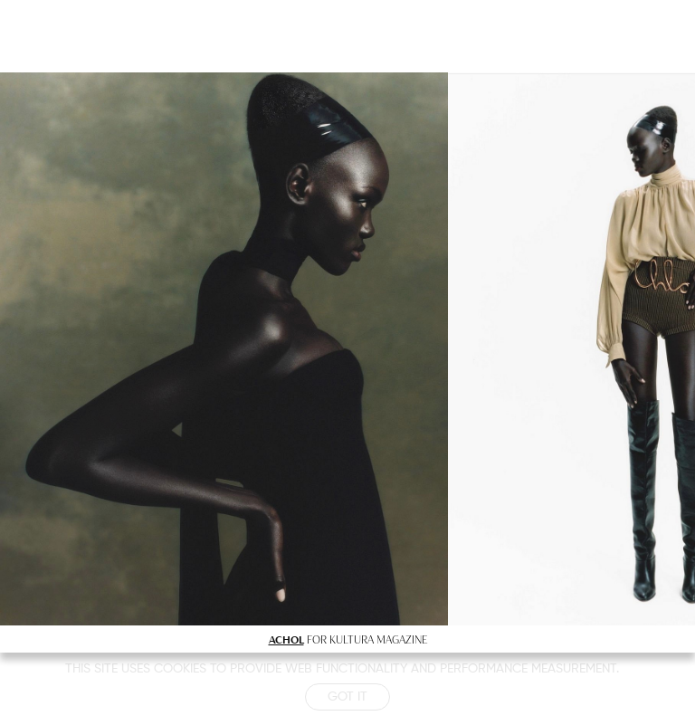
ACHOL (286, 639)
